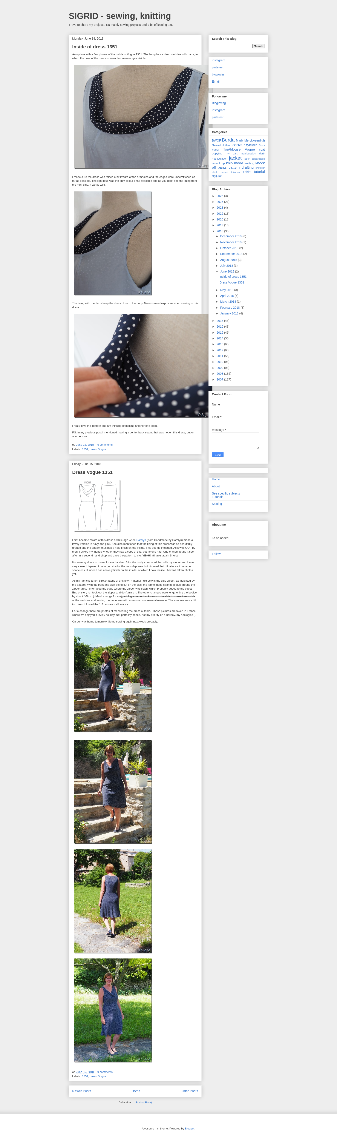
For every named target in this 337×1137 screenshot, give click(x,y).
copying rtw (221, 153)
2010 (220, 362)
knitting (249, 163)
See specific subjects (226, 493)
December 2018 (231, 236)
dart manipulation (244, 153)
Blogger (189, 1128)
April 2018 (227, 295)
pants (222, 167)
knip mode (234, 163)
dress (93, 449)
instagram (218, 60)
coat (262, 149)
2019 (220, 225)
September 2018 (231, 254)
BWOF (216, 140)
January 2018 (229, 313)
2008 (220, 373)
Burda (228, 140)
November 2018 (231, 242)
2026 (220, 196)
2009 (220, 368)
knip (222, 163)
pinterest (218, 67)
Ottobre (238, 145)
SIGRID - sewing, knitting (120, 16)
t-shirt (247, 172)
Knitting (217, 503)
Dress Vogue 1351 (92, 472)
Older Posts (189, 1091)
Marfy (240, 140)
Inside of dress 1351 (94, 46)
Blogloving (219, 103)
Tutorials (217, 497)
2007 (220, 379)
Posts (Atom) (144, 1102)
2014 (220, 338)
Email (215, 81)
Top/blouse (231, 149)
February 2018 (230, 307)
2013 (220, 344)
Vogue (102, 449)
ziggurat (217, 175)
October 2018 (229, 248)
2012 (220, 350)
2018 (220, 231)
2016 (220, 326)
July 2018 (227, 265)
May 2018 (227, 290)
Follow (216, 554)
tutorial (259, 172)
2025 (220, 201)
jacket (235, 158)
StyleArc (250, 145)
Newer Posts (81, 1091)
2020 (220, 219)
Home (136, 1091)
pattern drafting (241, 167)
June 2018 (227, 271)
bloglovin (218, 74)
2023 (220, 207)
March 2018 (228, 301)
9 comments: (105, 1072)
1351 (85, 449)
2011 (220, 356)
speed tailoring (230, 172)
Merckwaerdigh (254, 140)
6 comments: (105, 444)
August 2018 (229, 260)
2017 (220, 320)
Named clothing (221, 145)
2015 (220, 332)
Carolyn (141, 540)
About (216, 486)
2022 (220, 213)
